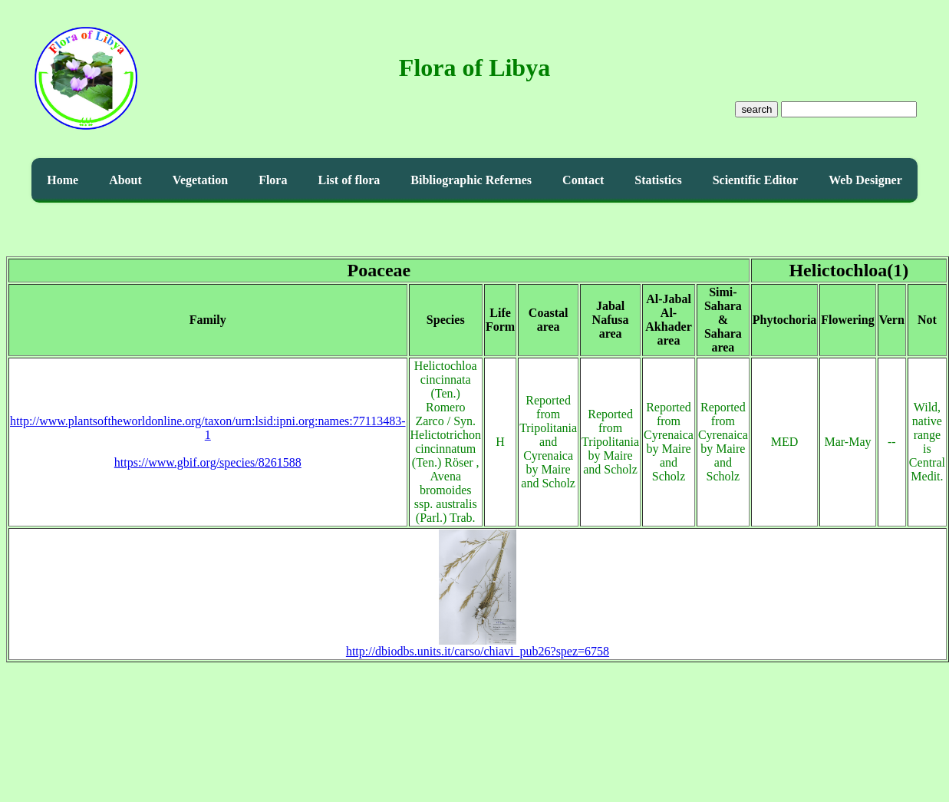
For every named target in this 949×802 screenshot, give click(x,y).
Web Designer (865, 179)
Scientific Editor (756, 179)
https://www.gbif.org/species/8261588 (208, 462)
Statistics (657, 179)
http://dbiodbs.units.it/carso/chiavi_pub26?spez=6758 (477, 646)
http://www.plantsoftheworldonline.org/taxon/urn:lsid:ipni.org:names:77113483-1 (208, 427)
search (756, 109)
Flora (273, 179)
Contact (583, 179)
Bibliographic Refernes (471, 179)
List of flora (349, 179)
